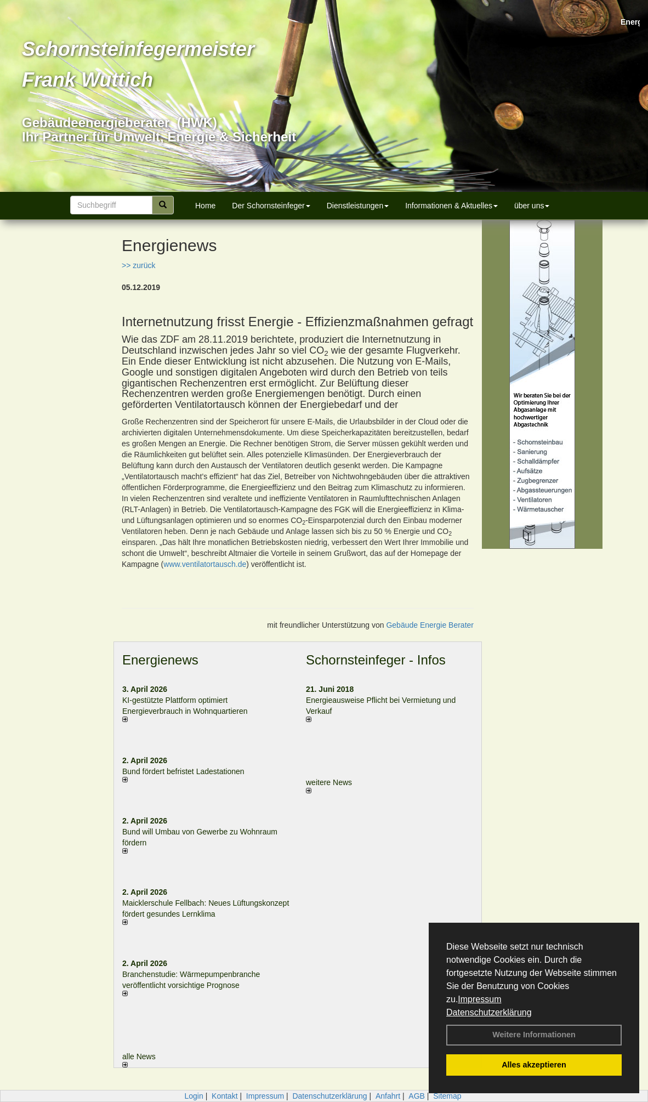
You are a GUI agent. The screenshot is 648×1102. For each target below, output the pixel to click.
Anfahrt (388, 1096)
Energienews (160, 659)
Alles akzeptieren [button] (534, 1064)
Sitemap (447, 1096)
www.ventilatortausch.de (204, 564)
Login (193, 1096)
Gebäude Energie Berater (430, 625)
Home (205, 205)
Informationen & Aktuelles (451, 205)
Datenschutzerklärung (489, 1012)
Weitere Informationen (534, 1034)
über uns (531, 205)
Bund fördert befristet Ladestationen (183, 771)
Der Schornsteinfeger (271, 205)
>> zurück (138, 265)
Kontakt (224, 1096)
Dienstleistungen (358, 205)
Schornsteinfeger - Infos (376, 659)
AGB (416, 1096)
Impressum (479, 999)
